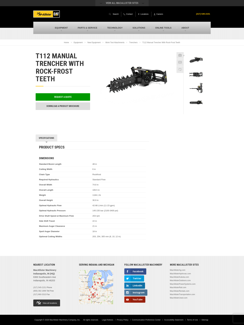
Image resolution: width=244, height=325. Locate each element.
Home (66, 42)
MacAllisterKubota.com (179, 277)
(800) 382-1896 (39, 291)
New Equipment (94, 42)
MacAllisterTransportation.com (182, 294)
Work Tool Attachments (114, 42)
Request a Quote (63, 97)
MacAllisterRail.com (178, 287)
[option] (196, 61)
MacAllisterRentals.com (179, 291)
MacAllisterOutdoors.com (180, 280)
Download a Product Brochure (63, 106)
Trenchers (133, 42)
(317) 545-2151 (202, 14)
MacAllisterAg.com (177, 270)
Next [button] (200, 112)
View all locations (46, 302)
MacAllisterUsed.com (179, 298)
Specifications (46, 138)
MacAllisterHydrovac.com (180, 274)
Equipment (78, 42)
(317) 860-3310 (39, 294)
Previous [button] (196, 51)
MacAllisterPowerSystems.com (183, 284)
